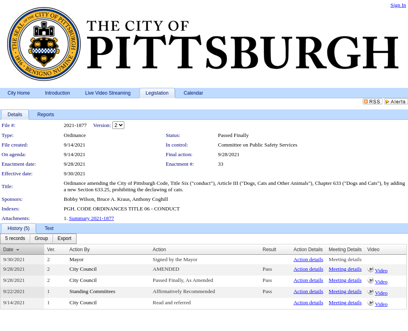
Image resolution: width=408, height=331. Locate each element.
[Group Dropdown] (41, 239)
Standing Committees (92, 291)
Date (8, 249)
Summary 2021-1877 (91, 218)
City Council (83, 269)
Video (381, 271)
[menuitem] (15, 239)
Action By (79, 249)
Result (269, 249)
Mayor (76, 259)
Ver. (51, 249)
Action (159, 249)
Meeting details (345, 259)
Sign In (398, 5)
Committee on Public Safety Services (257, 145)
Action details (308, 259)
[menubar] (38, 239)
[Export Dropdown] (64, 239)
